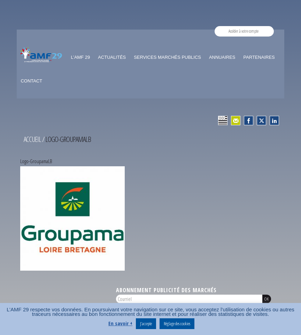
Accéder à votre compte (243, 31)
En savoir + (120, 323)
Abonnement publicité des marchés (166, 290)
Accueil (32, 139)
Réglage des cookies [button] (177, 323)
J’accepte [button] (146, 323)
